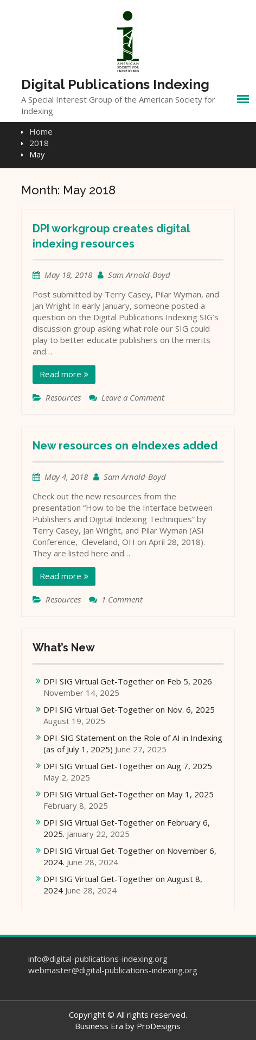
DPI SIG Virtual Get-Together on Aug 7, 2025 (127, 765)
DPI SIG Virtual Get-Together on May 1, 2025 (128, 794)
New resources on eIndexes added (125, 445)
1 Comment (122, 599)
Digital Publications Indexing (115, 84)
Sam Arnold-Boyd (139, 274)
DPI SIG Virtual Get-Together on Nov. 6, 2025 (129, 709)
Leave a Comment (132, 397)
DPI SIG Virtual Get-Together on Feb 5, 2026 (127, 681)
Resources (63, 397)
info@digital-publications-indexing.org (98, 958)
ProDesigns (159, 1025)
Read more (60, 374)
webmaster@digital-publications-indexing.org (112, 970)
